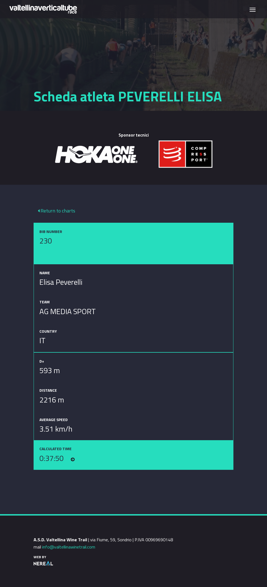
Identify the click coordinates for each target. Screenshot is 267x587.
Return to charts (56, 210)
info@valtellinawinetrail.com (68, 547)
